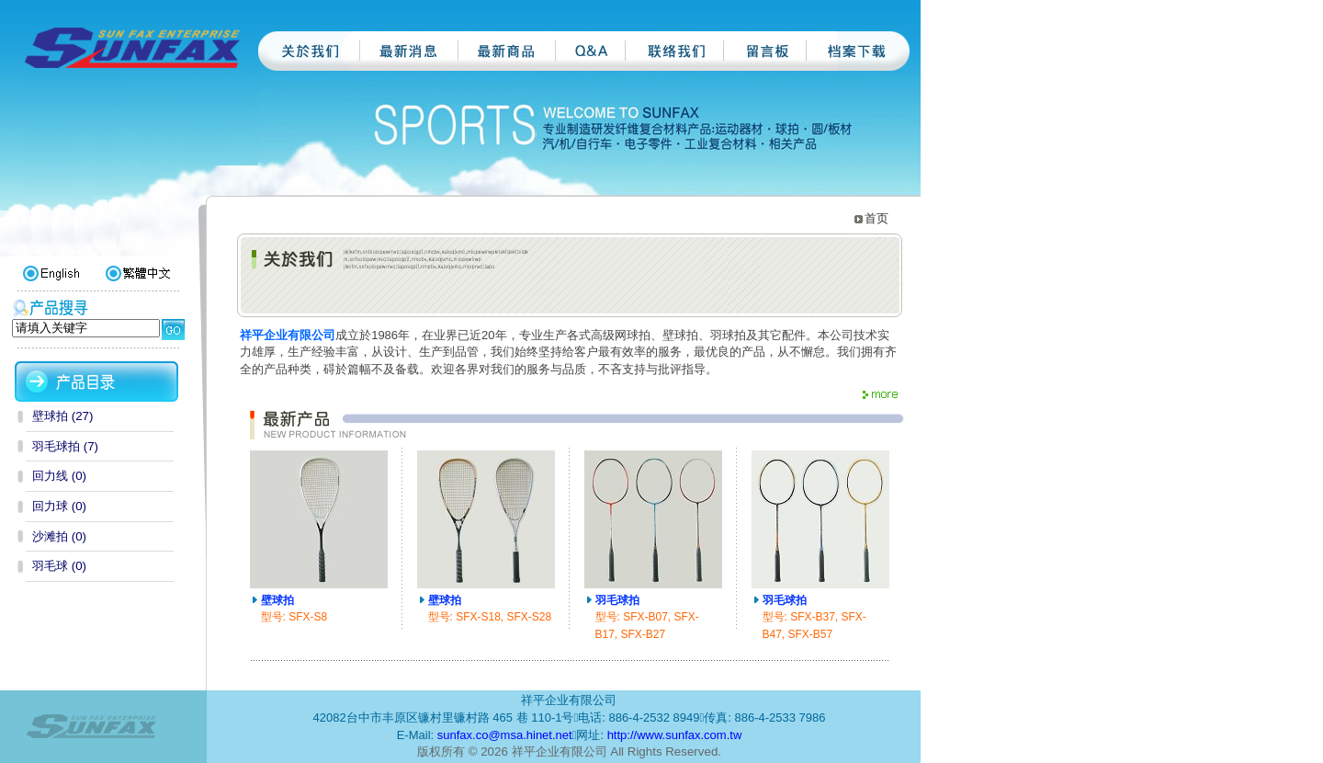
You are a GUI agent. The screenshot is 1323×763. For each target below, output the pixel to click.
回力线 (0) (59, 476)
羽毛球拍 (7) (65, 446)
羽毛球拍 (617, 600)
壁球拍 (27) (62, 416)
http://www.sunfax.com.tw (674, 735)
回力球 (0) (59, 506)
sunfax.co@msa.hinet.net (504, 735)
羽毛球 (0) (59, 566)
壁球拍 (277, 600)
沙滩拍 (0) (59, 536)
